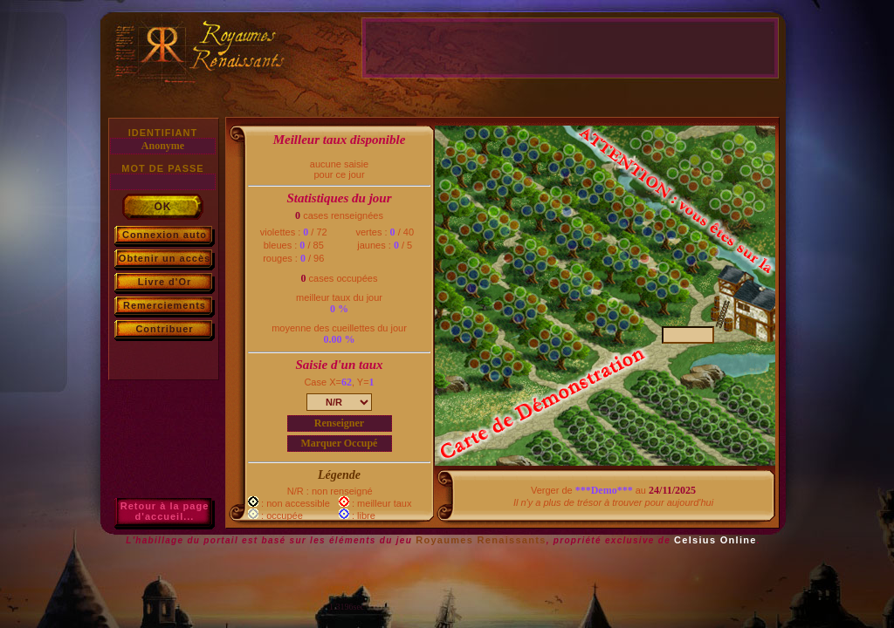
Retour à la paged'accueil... (165, 511)
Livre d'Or (165, 281)
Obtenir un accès (164, 258)
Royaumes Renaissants (481, 540)
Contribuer (164, 329)
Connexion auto (164, 234)
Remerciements (164, 305)
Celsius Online (715, 540)
